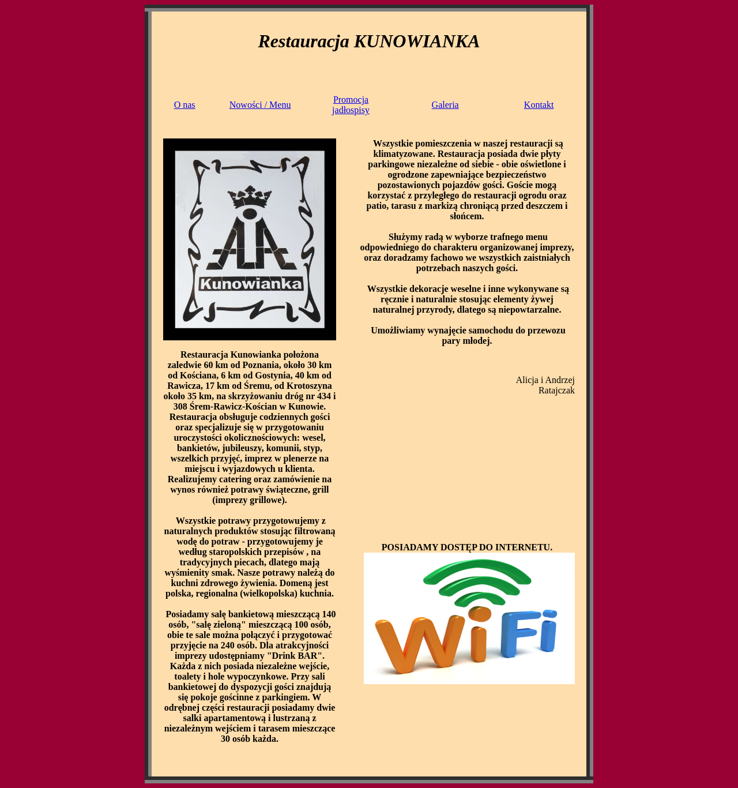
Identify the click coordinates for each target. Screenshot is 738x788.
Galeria (445, 105)
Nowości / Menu (260, 105)
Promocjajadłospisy (351, 105)
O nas (184, 105)
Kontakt (539, 105)
